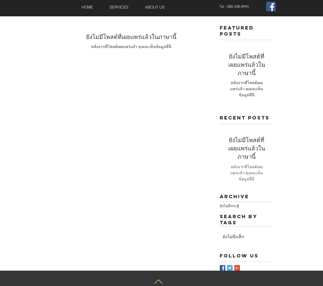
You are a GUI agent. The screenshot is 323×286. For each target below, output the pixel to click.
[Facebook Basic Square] (222, 268)
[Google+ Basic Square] (237, 268)
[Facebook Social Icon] (271, 6)
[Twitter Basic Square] (230, 268)
